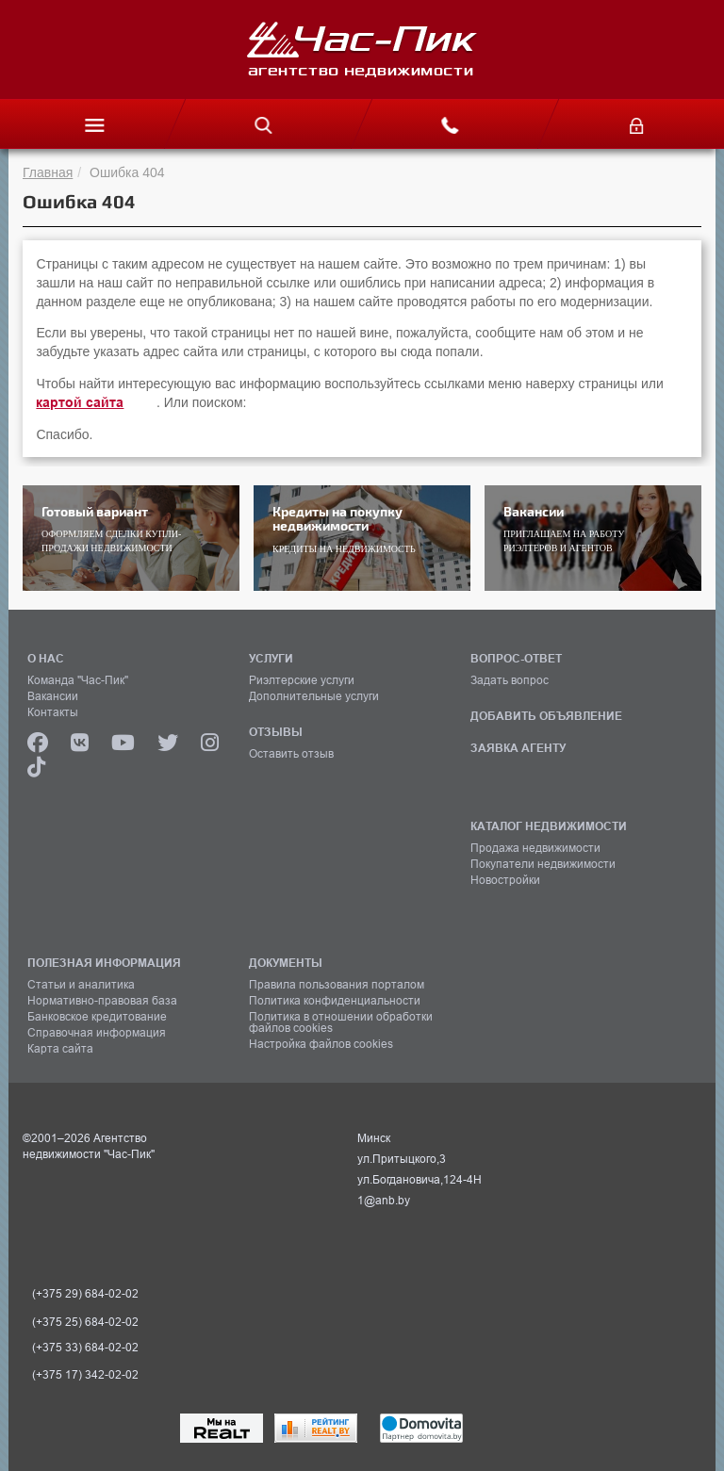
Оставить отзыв (291, 754)
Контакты (52, 712)
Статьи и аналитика (81, 984)
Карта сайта (60, 1048)
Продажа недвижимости (535, 848)
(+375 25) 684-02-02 (85, 1322)
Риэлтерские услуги (301, 680)
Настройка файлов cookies (321, 1044)
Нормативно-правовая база (102, 1000)
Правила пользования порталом (336, 984)
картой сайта (79, 402)
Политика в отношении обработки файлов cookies (341, 1022)
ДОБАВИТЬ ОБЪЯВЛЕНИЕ (546, 716)
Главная (48, 172)
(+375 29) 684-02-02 (85, 1293)
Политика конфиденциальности (334, 1000)
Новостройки (505, 880)
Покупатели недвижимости (543, 864)
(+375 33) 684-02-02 (85, 1347)
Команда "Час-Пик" (77, 680)
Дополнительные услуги (314, 696)
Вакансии (52, 696)
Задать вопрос (509, 680)
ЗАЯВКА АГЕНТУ (518, 748)
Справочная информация (96, 1032)
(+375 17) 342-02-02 (85, 1375)
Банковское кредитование (97, 1016)
